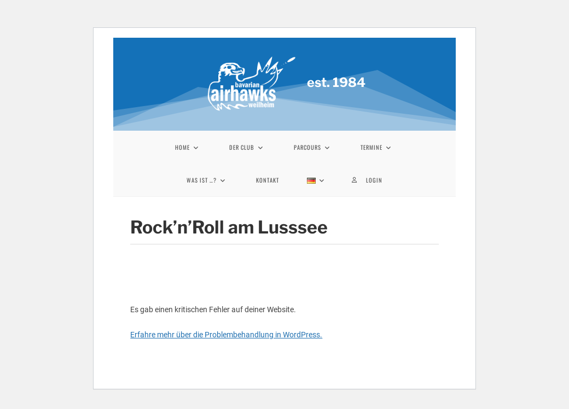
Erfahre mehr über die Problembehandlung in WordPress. (226, 334)
